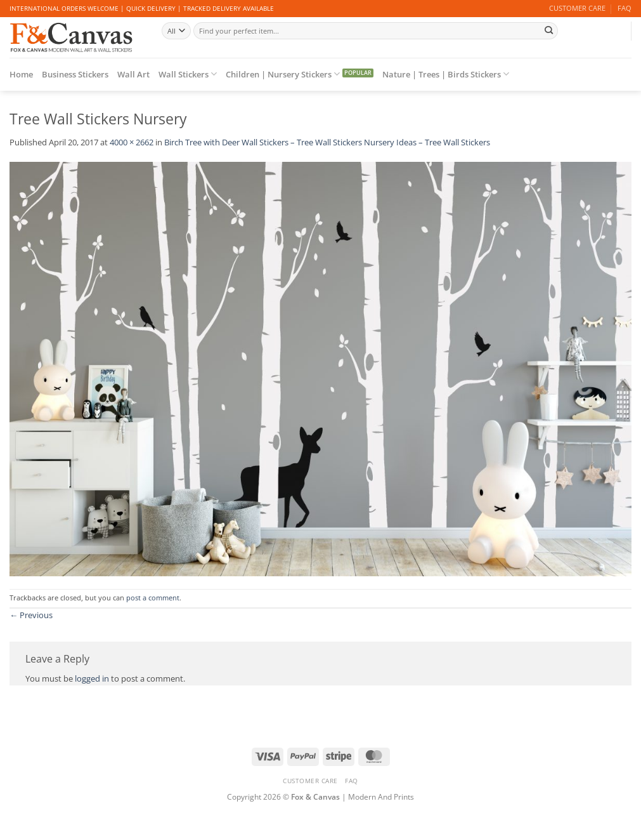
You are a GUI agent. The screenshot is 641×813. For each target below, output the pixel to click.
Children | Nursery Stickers (283, 74)
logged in (92, 678)
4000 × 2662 (131, 142)
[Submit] (549, 30)
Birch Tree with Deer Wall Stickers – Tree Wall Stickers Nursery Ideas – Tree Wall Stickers (327, 142)
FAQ (624, 8)
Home (21, 74)
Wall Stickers (188, 74)
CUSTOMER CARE (577, 8)
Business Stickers (75, 74)
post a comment (152, 597)
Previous (31, 615)
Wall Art (133, 74)
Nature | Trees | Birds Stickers (445, 74)
